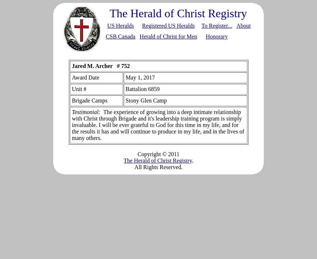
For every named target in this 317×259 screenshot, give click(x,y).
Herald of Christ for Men (168, 36)
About (243, 26)
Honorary (217, 36)
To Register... (217, 26)
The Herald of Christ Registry (158, 161)
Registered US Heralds (168, 26)
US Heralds (120, 26)
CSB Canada (120, 36)
